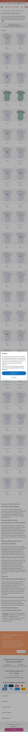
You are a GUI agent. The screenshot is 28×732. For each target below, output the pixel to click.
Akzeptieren (14, 373)
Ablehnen (14, 377)
